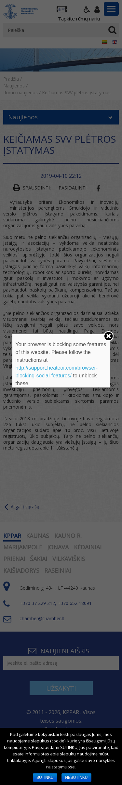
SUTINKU (45, 777)
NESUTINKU (76, 777)
